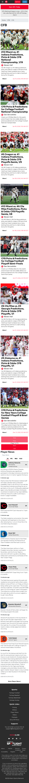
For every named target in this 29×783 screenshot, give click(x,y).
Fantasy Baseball (14, 695)
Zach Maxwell (13, 505)
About (3, 748)
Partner (10, 748)
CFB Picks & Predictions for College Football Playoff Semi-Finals (14, 261)
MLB (20, 458)
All (8, 458)
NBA (16, 458)
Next (14, 445)
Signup (17, 1)
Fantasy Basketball (14, 698)
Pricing (14, 707)
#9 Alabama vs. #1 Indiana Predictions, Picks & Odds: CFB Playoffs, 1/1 (12, 362)
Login (24, 1)
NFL (11, 458)
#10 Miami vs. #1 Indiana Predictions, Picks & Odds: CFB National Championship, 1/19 (12, 57)
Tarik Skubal (12, 638)
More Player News (14, 681)
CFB (8, 20)
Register (12, 751)
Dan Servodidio (10, 115)
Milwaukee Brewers (14, 606)
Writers (14, 710)
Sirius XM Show (14, 719)
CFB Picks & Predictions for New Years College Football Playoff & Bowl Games (14, 414)
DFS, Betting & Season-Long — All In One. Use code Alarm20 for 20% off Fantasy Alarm (15, 13)
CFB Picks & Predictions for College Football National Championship (14, 109)
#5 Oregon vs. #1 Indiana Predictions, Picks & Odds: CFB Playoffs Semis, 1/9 (12, 158)
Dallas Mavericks (13, 535)
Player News (14, 712)
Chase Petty (12, 567)
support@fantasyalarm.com (14, 729)
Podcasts (14, 717)
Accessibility (4, 751)
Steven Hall (8, 65)
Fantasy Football (14, 693)
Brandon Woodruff (14, 604)
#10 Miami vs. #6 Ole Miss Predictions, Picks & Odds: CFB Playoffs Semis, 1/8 (14, 210)
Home (4, 20)
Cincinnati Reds (13, 506)
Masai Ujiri (11, 533)
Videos (15, 715)
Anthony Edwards (14, 463)
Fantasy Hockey (14, 700)
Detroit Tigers (12, 640)
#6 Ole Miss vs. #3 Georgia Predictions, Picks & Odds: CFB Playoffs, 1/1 (12, 310)
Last (14, 448)
